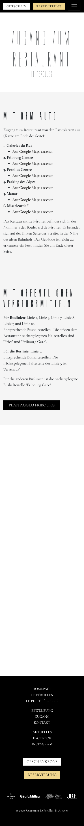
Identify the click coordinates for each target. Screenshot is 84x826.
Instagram (42, 744)
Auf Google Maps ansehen (32, 151)
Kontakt (42, 722)
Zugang (42, 716)
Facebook (42, 738)
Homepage (42, 689)
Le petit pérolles (42, 701)
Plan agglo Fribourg (32, 405)
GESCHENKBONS (42, 761)
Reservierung (48, 6)
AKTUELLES (42, 732)
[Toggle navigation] (74, 6)
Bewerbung (42, 710)
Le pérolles (42, 695)
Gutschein (16, 6)
